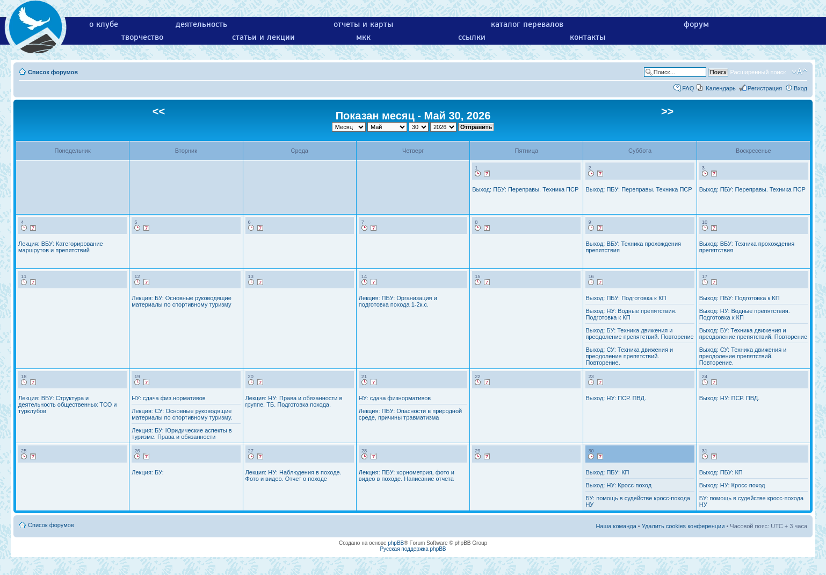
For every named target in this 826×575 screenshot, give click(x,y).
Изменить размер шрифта (799, 71)
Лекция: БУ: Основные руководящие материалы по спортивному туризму (181, 301)
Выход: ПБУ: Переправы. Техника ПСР (525, 189)
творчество (142, 37)
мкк (363, 37)
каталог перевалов (527, 24)
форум (696, 24)
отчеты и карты (363, 24)
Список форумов (53, 72)
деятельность (201, 24)
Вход (800, 88)
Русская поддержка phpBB (413, 549)
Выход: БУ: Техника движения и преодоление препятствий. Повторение (639, 333)
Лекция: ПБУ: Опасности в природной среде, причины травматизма (410, 414)
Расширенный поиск (758, 72)
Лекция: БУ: (147, 472)
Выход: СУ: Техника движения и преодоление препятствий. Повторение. (629, 356)
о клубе (103, 24)
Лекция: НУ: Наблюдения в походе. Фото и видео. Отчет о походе (293, 475)
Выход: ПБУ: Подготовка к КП (625, 298)
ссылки (472, 37)
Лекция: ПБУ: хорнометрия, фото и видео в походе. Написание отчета (406, 475)
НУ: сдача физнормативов (395, 398)
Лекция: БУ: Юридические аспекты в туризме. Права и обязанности (181, 433)
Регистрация (765, 88)
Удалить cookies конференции (683, 526)
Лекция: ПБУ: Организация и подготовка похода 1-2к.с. (398, 301)
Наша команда (616, 526)
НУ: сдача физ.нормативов (168, 398)
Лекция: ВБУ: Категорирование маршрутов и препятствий (60, 246)
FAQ (688, 88)
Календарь (721, 88)
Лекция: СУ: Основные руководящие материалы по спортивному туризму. (182, 414)
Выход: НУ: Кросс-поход (618, 485)
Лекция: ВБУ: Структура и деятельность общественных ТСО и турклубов (67, 404)
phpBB (396, 543)
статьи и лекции (263, 37)
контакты (587, 37)
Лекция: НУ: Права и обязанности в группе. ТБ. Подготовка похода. (294, 401)
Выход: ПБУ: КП (607, 472)
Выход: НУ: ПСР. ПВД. (615, 398)
